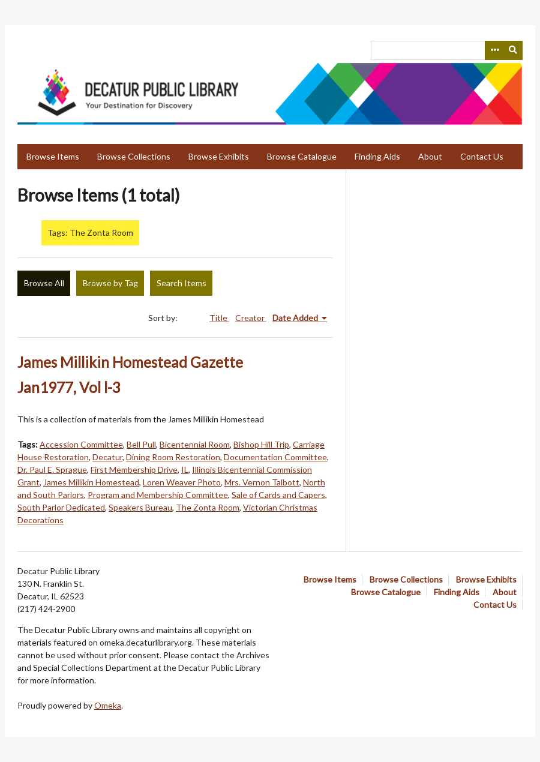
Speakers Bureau (140, 507)
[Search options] (494, 50)
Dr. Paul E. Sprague (52, 469)
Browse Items (52, 156)
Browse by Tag (110, 283)
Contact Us (481, 156)
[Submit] (513, 50)
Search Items (181, 283)
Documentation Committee (275, 457)
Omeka (107, 705)
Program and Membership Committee (158, 495)
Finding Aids (377, 156)
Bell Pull (141, 444)
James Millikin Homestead (91, 482)
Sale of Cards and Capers (278, 495)
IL (184, 469)
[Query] (447, 50)
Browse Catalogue (302, 156)
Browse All (44, 283)
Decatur (107, 457)
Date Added (296, 318)
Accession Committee (81, 444)
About (430, 156)
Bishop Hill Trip (261, 444)
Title (219, 318)
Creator (250, 318)
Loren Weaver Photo (182, 482)
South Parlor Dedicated (61, 507)
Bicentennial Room (195, 444)
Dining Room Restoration (173, 457)
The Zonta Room (207, 507)
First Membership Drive (134, 469)
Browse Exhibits (218, 156)
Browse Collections (133, 156)
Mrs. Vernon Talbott (261, 482)
